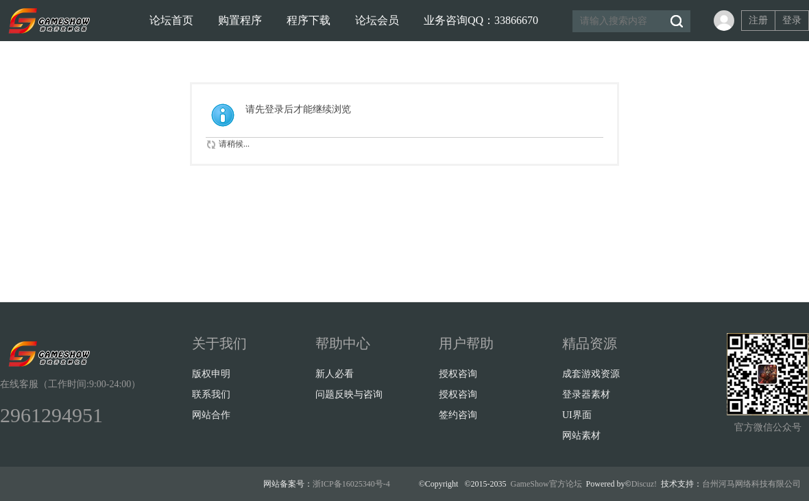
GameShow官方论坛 (546, 484)
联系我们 (211, 394)
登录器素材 (586, 394)
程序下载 (308, 20)
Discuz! (644, 484)
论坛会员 (377, 20)
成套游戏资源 (591, 374)
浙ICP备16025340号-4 (351, 484)
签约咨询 (458, 415)
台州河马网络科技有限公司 (751, 484)
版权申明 (211, 374)
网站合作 (211, 415)
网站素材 (581, 435)
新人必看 (334, 374)
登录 (791, 20)
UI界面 (577, 415)
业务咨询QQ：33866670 (481, 20)
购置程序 (240, 20)
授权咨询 (458, 374)
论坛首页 (171, 20)
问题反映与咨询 (349, 394)
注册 (758, 20)
